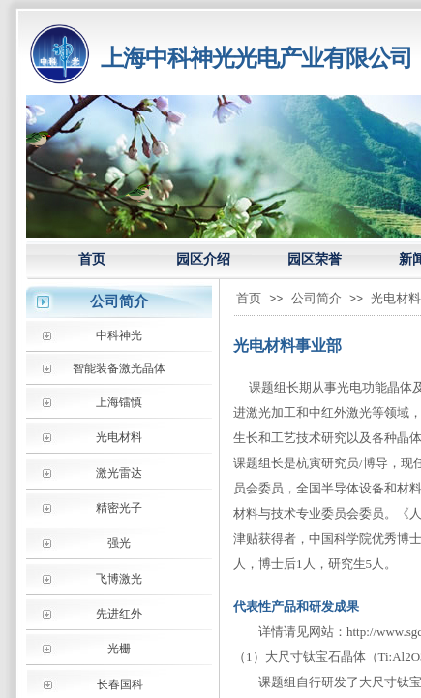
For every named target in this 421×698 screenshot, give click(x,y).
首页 (91, 259)
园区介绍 (203, 259)
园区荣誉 (314, 259)
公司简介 (316, 298)
